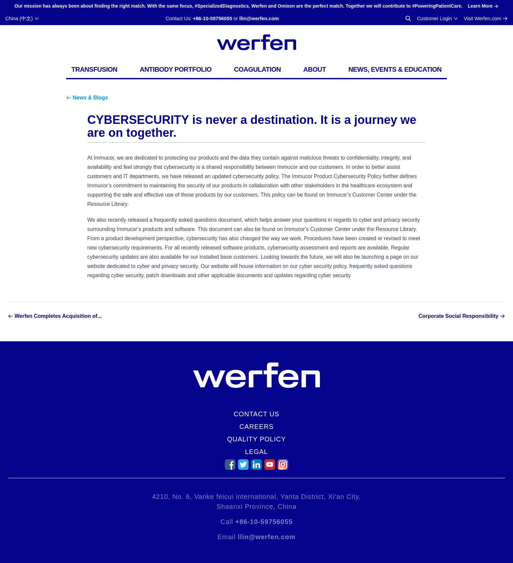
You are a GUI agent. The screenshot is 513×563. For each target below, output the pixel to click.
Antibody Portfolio (176, 69)
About (314, 69)
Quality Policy (256, 439)
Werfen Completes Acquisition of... (58, 316)
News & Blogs (90, 97)
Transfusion (94, 69)
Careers (256, 426)
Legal (256, 451)
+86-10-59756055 (212, 18)
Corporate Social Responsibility (458, 316)
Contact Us (256, 414)
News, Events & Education (395, 69)
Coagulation (257, 69)
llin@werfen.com (259, 18)
